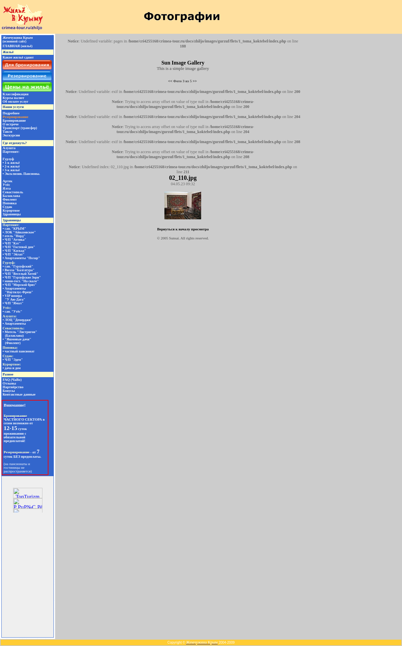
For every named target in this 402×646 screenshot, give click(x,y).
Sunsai (174, 238)
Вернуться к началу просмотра (183, 229)
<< (170, 81)
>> (195, 81)
